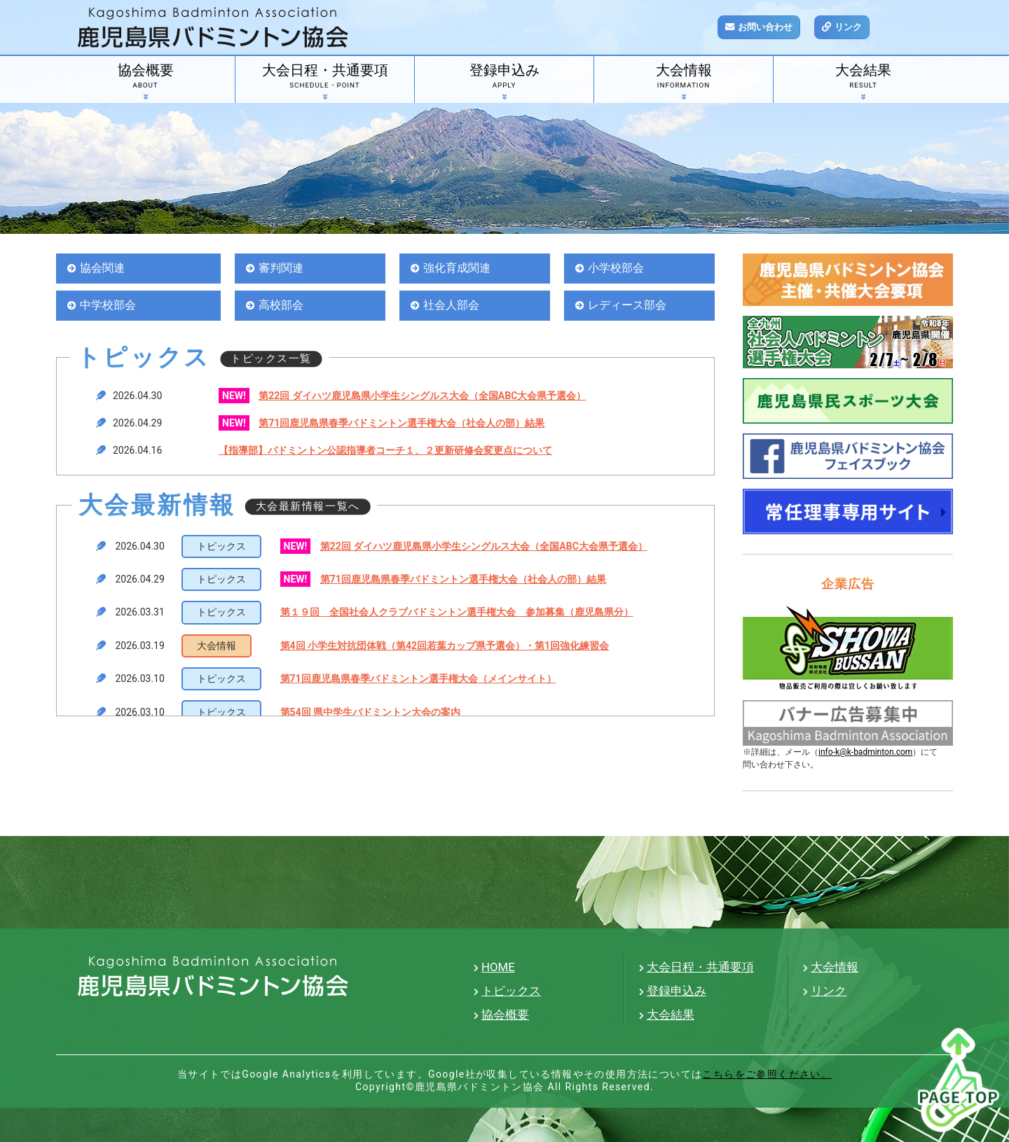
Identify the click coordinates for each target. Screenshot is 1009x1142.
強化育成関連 (459, 268)
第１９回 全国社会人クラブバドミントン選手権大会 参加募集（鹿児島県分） (456, 613)
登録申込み (504, 78)
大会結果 (863, 78)
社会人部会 (453, 306)
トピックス (511, 991)
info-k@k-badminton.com (865, 752)
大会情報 (683, 78)
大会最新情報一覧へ (308, 507)
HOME (498, 967)
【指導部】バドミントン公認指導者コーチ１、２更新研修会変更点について (385, 451)
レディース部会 (629, 306)
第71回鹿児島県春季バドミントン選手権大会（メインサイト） (418, 679)
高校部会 (282, 306)
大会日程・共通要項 (324, 78)
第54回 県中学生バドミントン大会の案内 (370, 712)
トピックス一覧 (271, 360)
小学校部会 (617, 268)
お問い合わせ (768, 27)
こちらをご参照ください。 (767, 1074)
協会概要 (145, 78)
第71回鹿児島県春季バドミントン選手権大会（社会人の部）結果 (401, 424)
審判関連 (282, 268)
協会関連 (104, 268)
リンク (855, 27)
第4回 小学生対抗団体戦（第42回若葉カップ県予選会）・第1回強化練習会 (445, 647)
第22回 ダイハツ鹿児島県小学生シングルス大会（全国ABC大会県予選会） (422, 397)
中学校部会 (109, 306)
